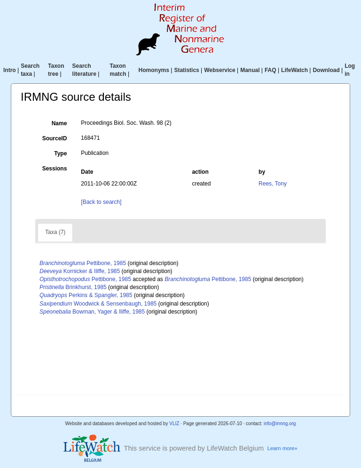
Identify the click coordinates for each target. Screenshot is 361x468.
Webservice (219, 70)
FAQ (270, 70)
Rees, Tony (273, 183)
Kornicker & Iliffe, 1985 (79, 271)
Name (59, 123)
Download (326, 70)
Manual (249, 70)
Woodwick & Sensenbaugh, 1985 (98, 303)
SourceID (54, 138)
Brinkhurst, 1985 (73, 287)
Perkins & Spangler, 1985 (85, 295)
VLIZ (174, 423)
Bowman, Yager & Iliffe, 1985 (92, 311)
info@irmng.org (280, 423)
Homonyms (154, 70)
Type (60, 153)
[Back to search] (101, 202)
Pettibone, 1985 (82, 263)
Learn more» (282, 448)
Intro (9, 70)
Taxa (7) (55, 232)
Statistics (186, 70)
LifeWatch (294, 70)
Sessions (54, 168)
